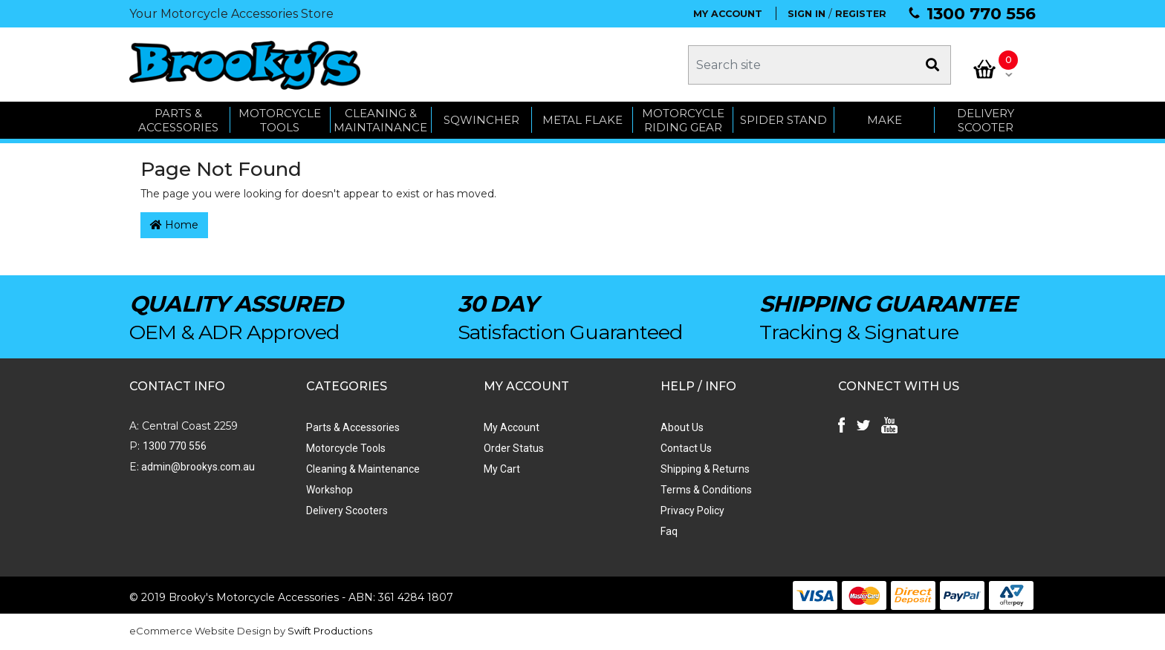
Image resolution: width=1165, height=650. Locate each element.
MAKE (884, 121)
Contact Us (685, 449)
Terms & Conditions (705, 490)
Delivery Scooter (985, 121)
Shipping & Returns (704, 470)
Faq (668, 532)
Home (174, 226)
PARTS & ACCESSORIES (178, 121)
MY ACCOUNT (727, 13)
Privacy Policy (692, 511)
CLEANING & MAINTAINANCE (380, 121)
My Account (511, 428)
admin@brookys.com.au (197, 467)
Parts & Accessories (353, 428)
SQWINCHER (481, 121)
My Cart (501, 470)
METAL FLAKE (582, 121)
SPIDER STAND (783, 121)
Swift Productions (330, 631)
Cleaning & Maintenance (363, 470)
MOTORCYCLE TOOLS (279, 121)
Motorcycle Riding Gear (683, 121)
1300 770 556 (981, 14)
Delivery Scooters (347, 511)
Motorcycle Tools (346, 449)
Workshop (329, 490)
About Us (681, 428)
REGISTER (860, 13)
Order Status (513, 449)
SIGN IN (806, 13)
